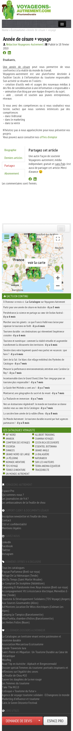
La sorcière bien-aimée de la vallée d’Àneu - (30, 413)
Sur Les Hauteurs (44, 462)
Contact (6, 520)
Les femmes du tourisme (15, 683)
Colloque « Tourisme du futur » (19, 691)
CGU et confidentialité (14, 524)
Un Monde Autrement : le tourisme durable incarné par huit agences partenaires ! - (35, 421)
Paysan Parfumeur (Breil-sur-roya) (21, 571)
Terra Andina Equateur (47, 466)
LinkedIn (6, 542)
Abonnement (11, 173)
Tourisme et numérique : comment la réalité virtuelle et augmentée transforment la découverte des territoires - (35, 342)
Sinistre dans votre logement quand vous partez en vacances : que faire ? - (35, 352)
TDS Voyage (12, 466)
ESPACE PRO (55, 720)
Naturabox (41, 458)
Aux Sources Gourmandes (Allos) (20, 603)
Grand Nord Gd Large (18, 454)
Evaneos (10, 450)
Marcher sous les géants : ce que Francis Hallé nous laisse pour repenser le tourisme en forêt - (33, 324)
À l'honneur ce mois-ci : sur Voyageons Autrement (34, 302)
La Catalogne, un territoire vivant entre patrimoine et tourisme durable (31, 638)
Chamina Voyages (44, 438)
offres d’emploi (48, 137)
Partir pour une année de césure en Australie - (31, 307)
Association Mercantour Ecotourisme (22, 644)
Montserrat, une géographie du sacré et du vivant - (33, 393)
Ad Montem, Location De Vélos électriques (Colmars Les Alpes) (32, 609)
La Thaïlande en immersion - (23, 398)
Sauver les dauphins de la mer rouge (22, 679)
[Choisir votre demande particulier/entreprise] (39, 721)
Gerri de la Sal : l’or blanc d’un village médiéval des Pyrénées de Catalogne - (33, 361)
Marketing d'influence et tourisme (21, 699)
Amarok (10, 438)
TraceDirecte (42, 470)
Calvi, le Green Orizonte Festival (19, 703)
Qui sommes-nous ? (13, 495)
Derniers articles (13, 158)
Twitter (6, 550)
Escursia (10, 446)
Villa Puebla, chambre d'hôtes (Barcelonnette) (28, 618)
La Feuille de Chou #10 (14, 675)
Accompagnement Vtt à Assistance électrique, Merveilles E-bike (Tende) (35, 593)
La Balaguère (42, 454)
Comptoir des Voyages (18, 442)
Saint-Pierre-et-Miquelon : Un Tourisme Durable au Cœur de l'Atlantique (35, 654)
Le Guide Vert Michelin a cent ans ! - (26, 387)
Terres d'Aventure (16, 470)
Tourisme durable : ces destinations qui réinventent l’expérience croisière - (33, 333)
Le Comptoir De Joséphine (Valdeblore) (23, 583)
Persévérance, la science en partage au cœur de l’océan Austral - (33, 314)
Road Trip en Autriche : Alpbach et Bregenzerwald (29, 664)
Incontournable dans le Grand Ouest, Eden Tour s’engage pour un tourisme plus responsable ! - (34, 380)
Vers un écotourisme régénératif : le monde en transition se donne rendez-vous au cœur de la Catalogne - (34, 406)
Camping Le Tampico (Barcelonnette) (22, 614)
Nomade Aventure (15, 462)
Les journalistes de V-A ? (15, 498)
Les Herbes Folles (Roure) (16, 622)
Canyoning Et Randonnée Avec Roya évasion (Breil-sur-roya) (35, 587)
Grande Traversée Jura (14, 648)
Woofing (6, 660)
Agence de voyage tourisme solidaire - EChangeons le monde (35, 695)
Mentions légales (11, 528)
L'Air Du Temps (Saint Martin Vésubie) (22, 579)
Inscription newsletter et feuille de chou (24, 516)
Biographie (10, 150)
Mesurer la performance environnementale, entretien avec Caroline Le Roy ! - (36, 371)
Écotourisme (18, 30)
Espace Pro (8, 491)
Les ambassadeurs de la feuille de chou (23, 502)
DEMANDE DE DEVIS (19, 720)
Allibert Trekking (45, 434)
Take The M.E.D (10, 687)
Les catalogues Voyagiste (19, 430)
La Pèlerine (12, 458)
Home (5, 30)
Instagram (7, 554)
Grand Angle (42, 450)
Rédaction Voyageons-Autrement (24, 44)
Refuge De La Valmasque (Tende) (20, 575)
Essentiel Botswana (46, 446)
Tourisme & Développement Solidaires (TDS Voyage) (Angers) (36, 599)
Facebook (7, 546)
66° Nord (11, 434)
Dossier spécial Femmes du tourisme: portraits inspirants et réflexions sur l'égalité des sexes (35, 669)
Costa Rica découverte (47, 442)
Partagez (9, 165)
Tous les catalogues (13, 568)
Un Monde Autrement (17, 473)
